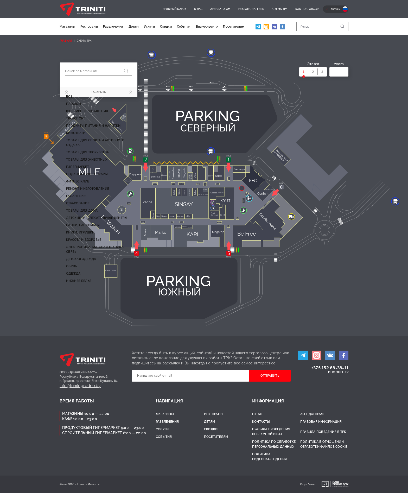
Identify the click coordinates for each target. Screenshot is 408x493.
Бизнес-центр (207, 26)
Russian (335, 9)
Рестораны (89, 26)
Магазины (67, 26)
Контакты (261, 422)
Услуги (149, 26)
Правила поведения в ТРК (323, 432)
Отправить (269, 375)
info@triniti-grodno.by (80, 385)
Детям (134, 26)
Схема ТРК (280, 9)
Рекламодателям (251, 9)
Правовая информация (321, 422)
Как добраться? (307, 9)
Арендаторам (220, 9)
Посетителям (233, 26)
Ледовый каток (175, 9)
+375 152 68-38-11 (329, 367)
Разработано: (309, 484)
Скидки (165, 26)
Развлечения (113, 26)
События (184, 26)
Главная (66, 40)
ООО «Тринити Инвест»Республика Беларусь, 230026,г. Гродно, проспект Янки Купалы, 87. (89, 376)
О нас (198, 9)
